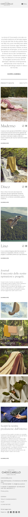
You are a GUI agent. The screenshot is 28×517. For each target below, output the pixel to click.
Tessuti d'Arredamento (8, 499)
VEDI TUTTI (23, 83)
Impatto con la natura (6, 320)
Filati (2, 502)
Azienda (3, 496)
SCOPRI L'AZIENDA (14, 74)
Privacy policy (4, 491)
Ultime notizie (5, 504)
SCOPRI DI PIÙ (5, 143)
